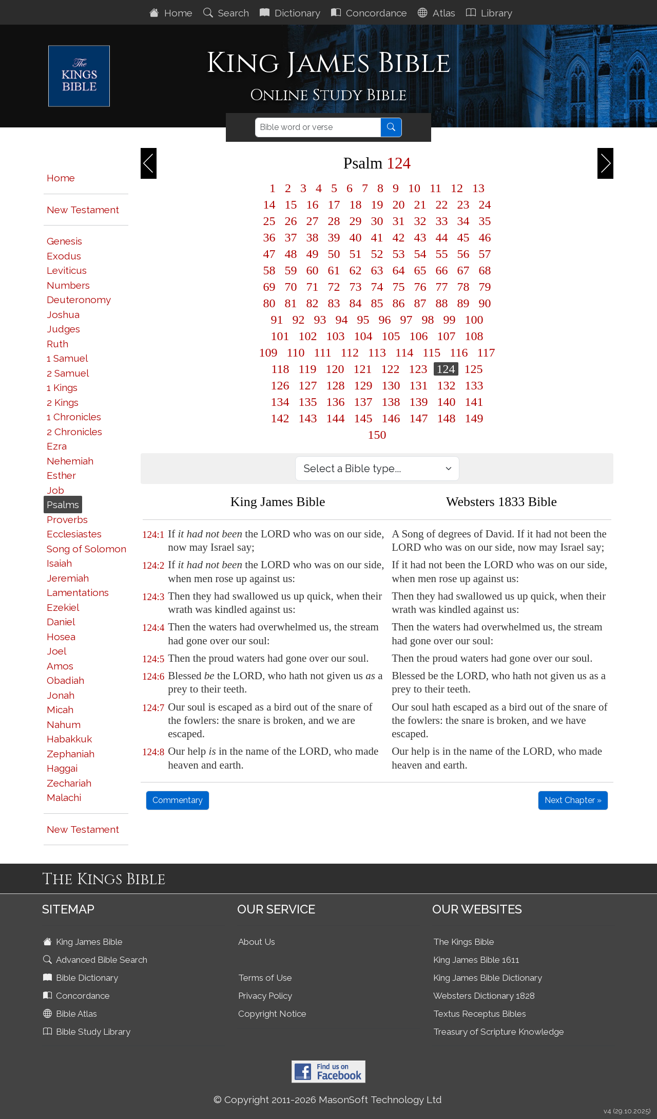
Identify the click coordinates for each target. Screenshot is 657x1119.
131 (419, 385)
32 (420, 221)
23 (463, 204)
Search (227, 12)
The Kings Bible (463, 942)
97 (406, 319)
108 (474, 336)
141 (474, 401)
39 (334, 237)
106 (419, 336)
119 (308, 369)
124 (446, 369)
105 (391, 336)
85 (377, 303)
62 (355, 270)
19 (377, 204)
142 (280, 418)
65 (420, 270)
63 (377, 270)
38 (312, 237)
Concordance (370, 12)
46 (485, 237)
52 (377, 253)
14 (269, 204)
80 (269, 303)
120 (335, 369)
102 (308, 336)
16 (312, 204)
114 (404, 352)
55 (442, 253)
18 (355, 204)
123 (418, 369)
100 (474, 319)
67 (463, 270)
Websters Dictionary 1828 (484, 996)
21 (420, 204)
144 (335, 418)
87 (420, 303)
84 (355, 303)
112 (350, 352)
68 (485, 270)
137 (363, 401)
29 (355, 221)
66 (442, 270)
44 (442, 237)
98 (428, 319)
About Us (256, 942)
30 (377, 221)
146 (391, 418)
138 (391, 401)
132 (446, 385)
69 (269, 286)
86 (399, 303)
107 (446, 336)
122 (390, 369)
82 (312, 303)
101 (280, 336)
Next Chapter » (573, 800)
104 (363, 336)
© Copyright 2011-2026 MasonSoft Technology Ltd (328, 1099)
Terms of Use (265, 978)
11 (436, 188)
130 (391, 385)
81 (291, 303)
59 (291, 270)
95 (363, 319)
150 (377, 434)
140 (446, 401)
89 (463, 303)
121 (363, 369)
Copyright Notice (272, 1014)
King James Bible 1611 (476, 960)
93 (320, 319)
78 (463, 286)
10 (414, 188)
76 (420, 286)
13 (478, 188)
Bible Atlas (71, 1014)
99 (449, 319)
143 (308, 418)
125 (473, 369)
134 (280, 401)
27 (312, 221)
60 (312, 270)
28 (334, 221)
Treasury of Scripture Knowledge (498, 1032)
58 (269, 270)
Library (490, 12)
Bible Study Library (87, 1032)
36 (269, 237)
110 (296, 352)
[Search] (318, 127)
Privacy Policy (265, 996)
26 (291, 221)
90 (485, 303)
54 (420, 253)
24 (485, 204)
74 (377, 286)
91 (277, 319)
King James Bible (84, 942)
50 (334, 253)
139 (419, 401)
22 (442, 204)
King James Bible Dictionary (487, 978)
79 (485, 286)
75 (399, 286)
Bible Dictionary (81, 978)
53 (399, 253)
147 (419, 418)
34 (463, 221)
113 (377, 352)
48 (291, 253)
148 (446, 418)
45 (463, 237)
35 (485, 221)
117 (486, 352)
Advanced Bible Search (96, 960)
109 (268, 352)
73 (355, 286)
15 (291, 204)
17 (334, 204)
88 (442, 303)
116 (459, 352)
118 (280, 369)
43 (420, 237)
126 (280, 385)
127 (308, 385)
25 (269, 221)
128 (335, 385)
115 (431, 352)
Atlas (438, 12)
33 (442, 221)
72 (334, 286)
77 (442, 286)
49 (312, 253)
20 (399, 204)
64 (399, 270)
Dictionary (291, 12)
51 (355, 253)
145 (363, 418)
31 (399, 221)
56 (463, 253)
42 (399, 237)
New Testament (83, 209)
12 (457, 188)
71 (312, 286)
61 (334, 270)
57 (485, 253)
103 (335, 336)
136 (335, 401)
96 (385, 319)
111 (323, 352)
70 (291, 286)
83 (334, 303)
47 (269, 253)
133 (474, 385)
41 (377, 237)
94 (342, 319)
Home (172, 12)
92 (298, 319)
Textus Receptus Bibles (479, 1014)
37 (291, 237)
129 (363, 385)
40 (355, 237)
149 (474, 418)
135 (308, 401)
